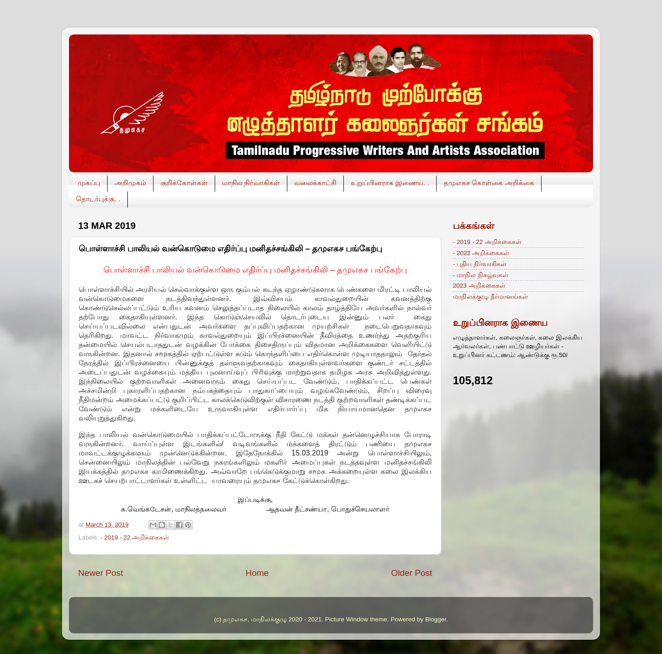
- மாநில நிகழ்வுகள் (480, 275)
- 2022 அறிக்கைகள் (481, 253)
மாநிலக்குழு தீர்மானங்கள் (490, 296)
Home (256, 573)
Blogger (435, 619)
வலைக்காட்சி (315, 183)
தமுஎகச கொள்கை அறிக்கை (489, 183)
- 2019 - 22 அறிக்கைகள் (134, 537)
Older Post (411, 573)
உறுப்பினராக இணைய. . (390, 183)
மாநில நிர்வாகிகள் (251, 183)
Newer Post (100, 573)
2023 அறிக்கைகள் (479, 285)
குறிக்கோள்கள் (184, 183)
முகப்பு (89, 183)
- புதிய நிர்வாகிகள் (480, 264)
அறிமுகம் (130, 183)
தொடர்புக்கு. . (98, 199)
